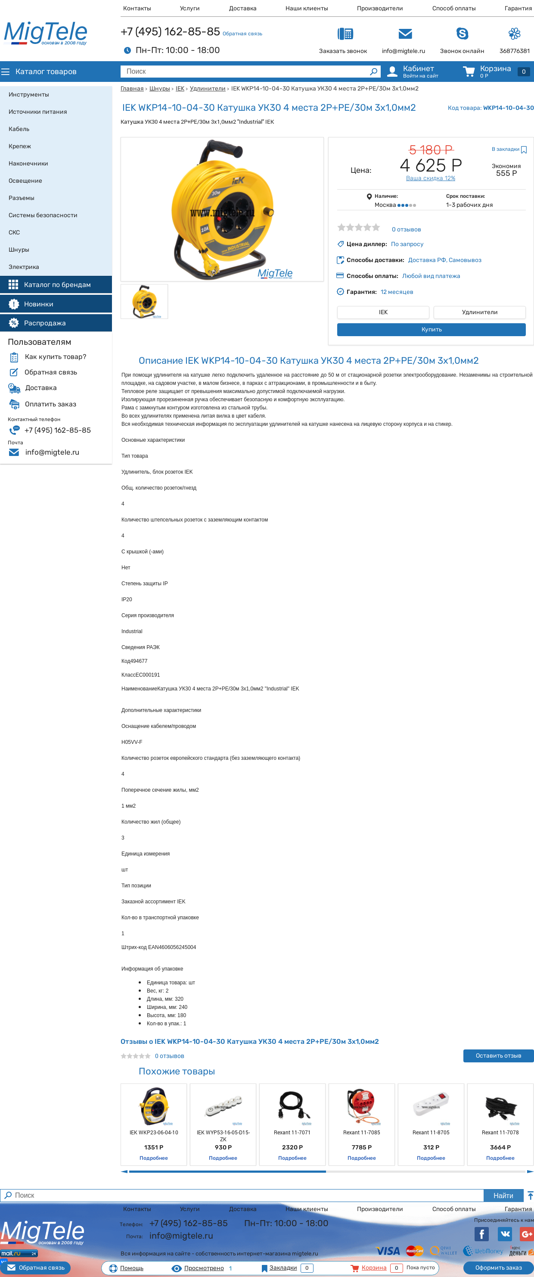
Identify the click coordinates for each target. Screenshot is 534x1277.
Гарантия (518, 8)
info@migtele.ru (52, 452)
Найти (503, 1195)
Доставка (243, 8)
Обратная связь (242, 34)
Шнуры (159, 88)
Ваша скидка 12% (430, 178)
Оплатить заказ (50, 404)
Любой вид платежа (431, 276)
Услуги (190, 8)
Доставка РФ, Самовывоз (444, 260)
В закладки (505, 149)
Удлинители (208, 88)
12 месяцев (397, 292)
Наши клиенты (307, 8)
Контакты (137, 8)
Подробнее (154, 1158)
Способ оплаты (454, 8)
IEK (180, 88)
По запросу (407, 244)
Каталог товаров (38, 71)
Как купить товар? (55, 356)
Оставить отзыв (499, 1055)
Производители (380, 8)
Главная (132, 88)
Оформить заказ (498, 1267)
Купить (432, 329)
